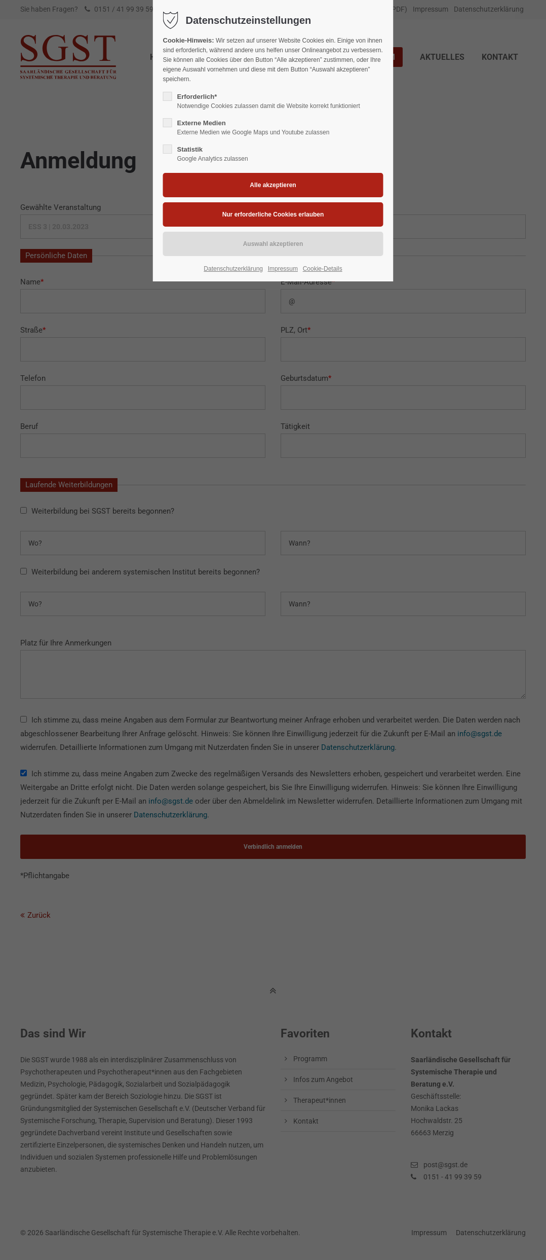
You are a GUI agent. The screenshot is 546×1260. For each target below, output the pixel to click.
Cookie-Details (322, 268)
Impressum (283, 268)
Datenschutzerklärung (233, 268)
